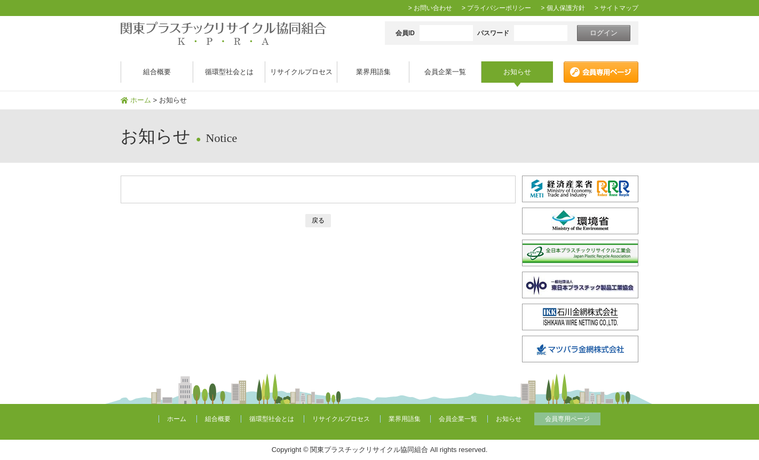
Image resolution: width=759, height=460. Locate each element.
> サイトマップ (616, 8)
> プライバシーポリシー (496, 8)
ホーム (140, 100)
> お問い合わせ (430, 8)
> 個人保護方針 (562, 8)
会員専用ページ (567, 419)
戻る (318, 220)
